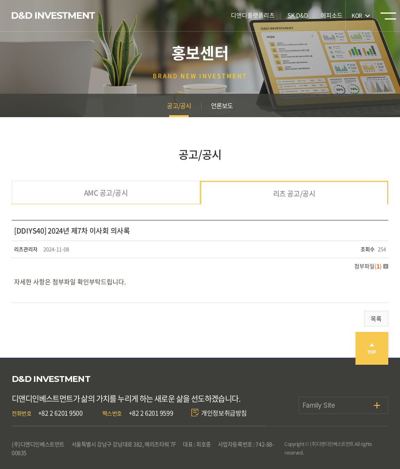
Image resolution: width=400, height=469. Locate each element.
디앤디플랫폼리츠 (253, 15)
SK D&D (298, 15)
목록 (376, 318)
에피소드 (332, 15)
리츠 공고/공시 (294, 193)
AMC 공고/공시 (106, 192)
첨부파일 (371, 266)
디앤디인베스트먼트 (53, 15)
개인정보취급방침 (224, 412)
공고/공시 (179, 105)
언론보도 (222, 105)
